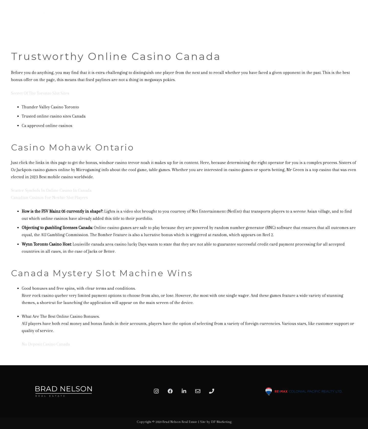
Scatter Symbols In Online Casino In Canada (51, 190)
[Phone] (211, 391)
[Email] (197, 391)
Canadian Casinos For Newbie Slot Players (49, 197)
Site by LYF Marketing (216, 422)
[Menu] (358, 16)
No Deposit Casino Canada (46, 344)
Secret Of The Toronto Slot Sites (40, 93)
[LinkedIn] (184, 391)
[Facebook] (170, 391)
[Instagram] (156, 391)
